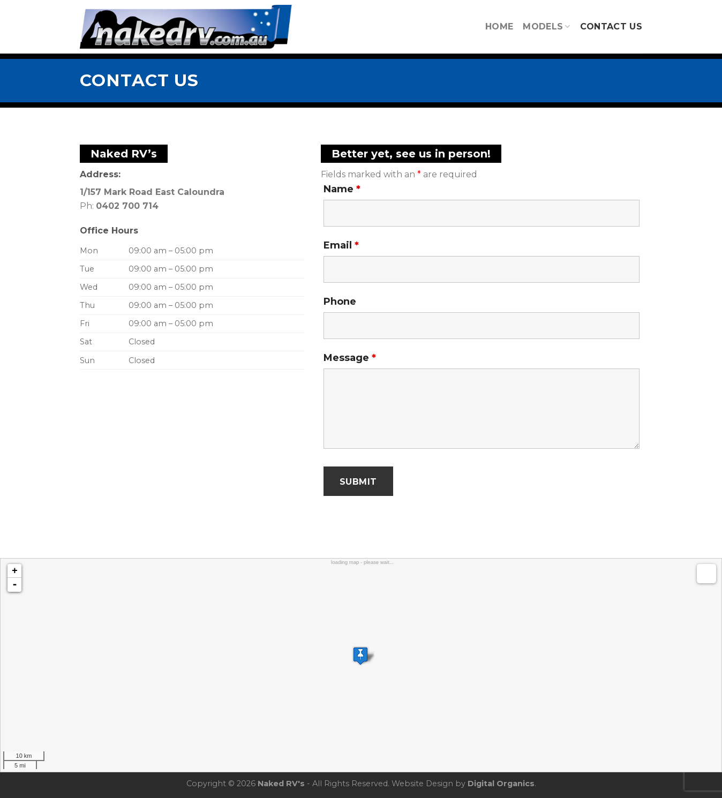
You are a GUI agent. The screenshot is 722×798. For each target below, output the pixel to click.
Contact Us (611, 26)
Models (546, 26)
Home (499, 26)
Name (342, 189)
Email (341, 245)
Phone (340, 301)
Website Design (422, 783)
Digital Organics (501, 783)
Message (350, 357)
